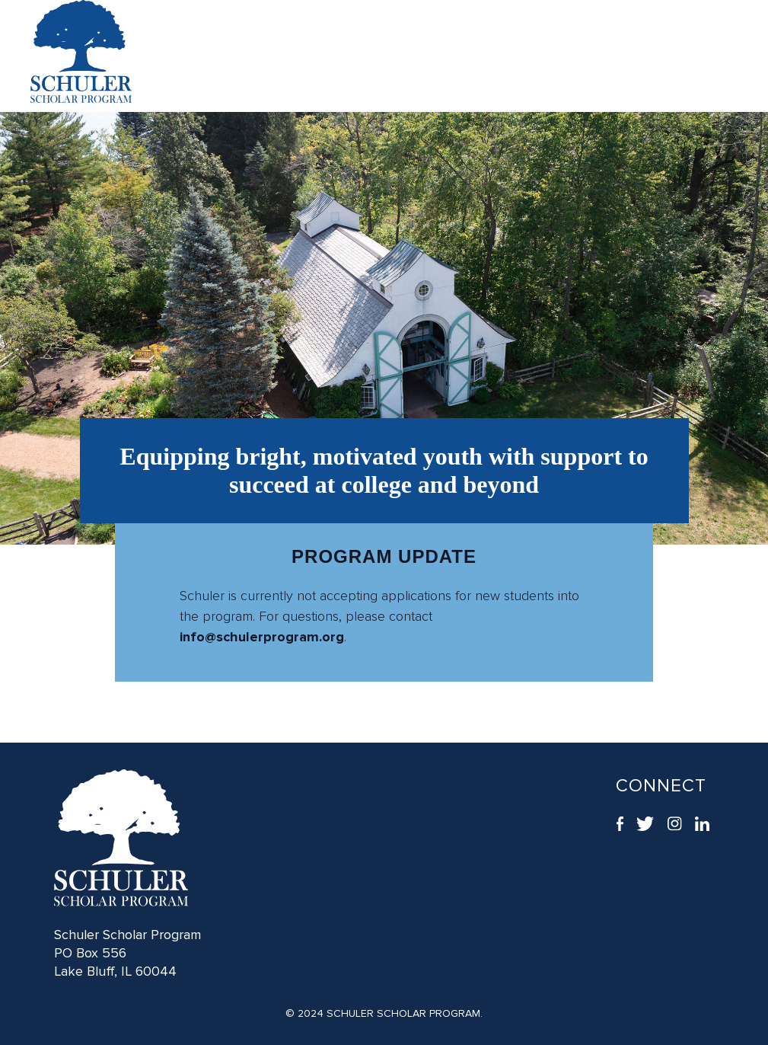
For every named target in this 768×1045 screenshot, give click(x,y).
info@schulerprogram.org (262, 636)
